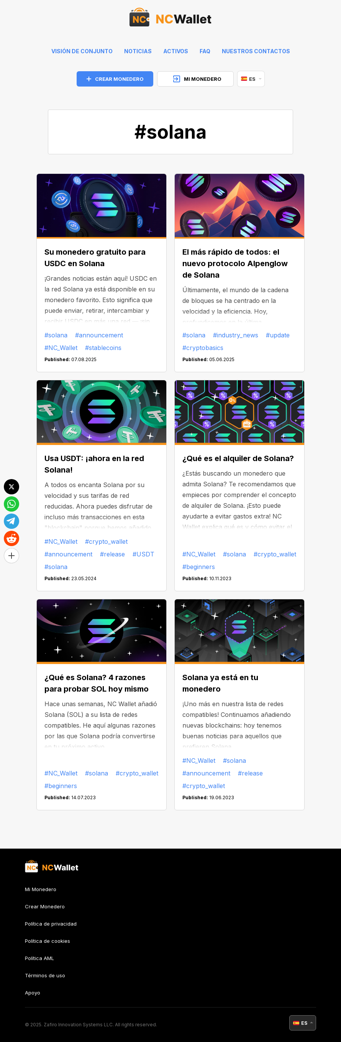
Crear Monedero (45, 906)
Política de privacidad (51, 924)
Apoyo (32, 993)
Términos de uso (45, 975)
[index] (170, 19)
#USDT (143, 554)
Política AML (39, 958)
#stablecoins (103, 348)
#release (112, 554)
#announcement (99, 335)
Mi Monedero (40, 889)
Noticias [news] (138, 51)
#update (278, 335)
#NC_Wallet (60, 348)
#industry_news (235, 335)
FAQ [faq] (205, 51)
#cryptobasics (202, 348)
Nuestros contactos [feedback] (256, 51)
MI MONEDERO (197, 78)
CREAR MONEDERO (115, 79)
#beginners (198, 567)
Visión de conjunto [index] (82, 51)
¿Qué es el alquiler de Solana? (238, 458)
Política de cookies (47, 941)
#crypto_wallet (106, 541)
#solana (55, 335)
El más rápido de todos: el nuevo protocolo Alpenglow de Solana (235, 263)
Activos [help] (175, 51)
